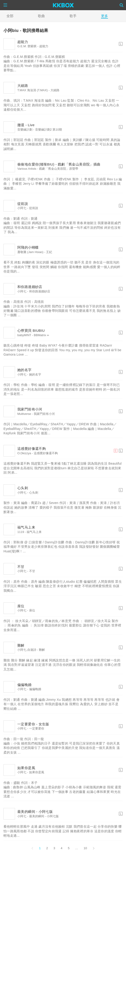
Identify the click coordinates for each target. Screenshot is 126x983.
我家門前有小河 (29, 409)
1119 (20, 532)
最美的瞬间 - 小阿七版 (35, 812)
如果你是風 (26, 768)
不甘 (21, 567)
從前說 (22, 204)
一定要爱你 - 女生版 (33, 724)
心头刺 (22, 488)
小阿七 (21, 208)
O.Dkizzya (24, 453)
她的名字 (24, 370)
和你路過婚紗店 (29, 287)
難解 (21, 645)
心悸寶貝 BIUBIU (31, 330)
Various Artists (26, 168)
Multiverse (24, 414)
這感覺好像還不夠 (31, 449)
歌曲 (41, 16)
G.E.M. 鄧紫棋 (27, 46)
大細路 (22, 86)
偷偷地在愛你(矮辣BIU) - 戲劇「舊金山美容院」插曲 (59, 164)
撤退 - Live (25, 125)
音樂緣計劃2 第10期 (48, 129)
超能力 (22, 42)
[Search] (121, 5)
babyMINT (24, 335)
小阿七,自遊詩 (26, 649)
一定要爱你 (36, 728)
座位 (21, 606)
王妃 (49, 252)
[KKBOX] (63, 5)
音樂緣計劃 (24, 129)
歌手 (73, 16)
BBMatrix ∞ (41, 335)
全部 (9, 16)
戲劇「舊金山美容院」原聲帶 (58, 168)
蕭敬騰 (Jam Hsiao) (30, 252)
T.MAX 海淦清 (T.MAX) (32, 90)
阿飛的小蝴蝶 (28, 247)
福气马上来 (26, 527)
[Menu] (5, 5)
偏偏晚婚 (24, 685)
